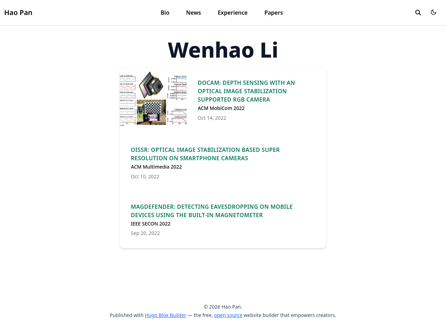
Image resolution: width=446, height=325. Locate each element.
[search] (418, 12)
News (193, 12)
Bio (165, 12)
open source (228, 315)
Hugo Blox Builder (165, 315)
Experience (233, 12)
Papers (273, 12)
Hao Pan (18, 12)
